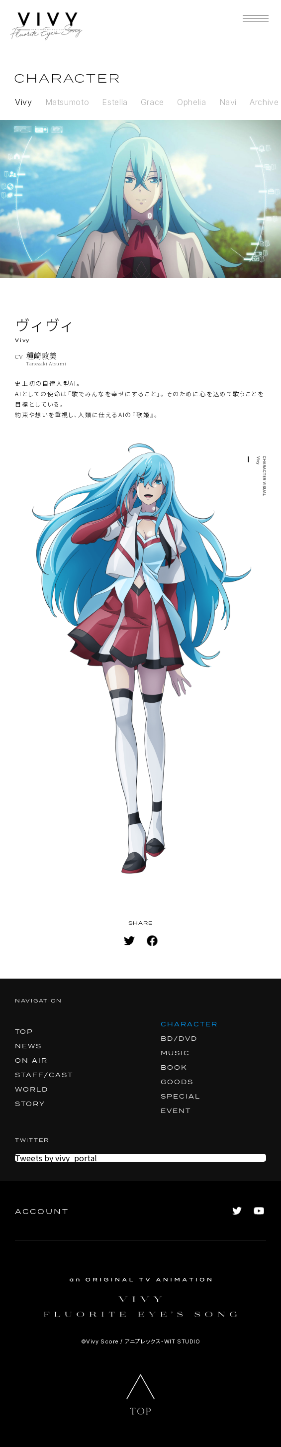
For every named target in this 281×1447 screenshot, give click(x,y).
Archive (263, 102)
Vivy (23, 102)
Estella (114, 102)
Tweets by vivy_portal (56, 1158)
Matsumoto (67, 102)
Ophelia (191, 102)
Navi (228, 102)
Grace (152, 102)
